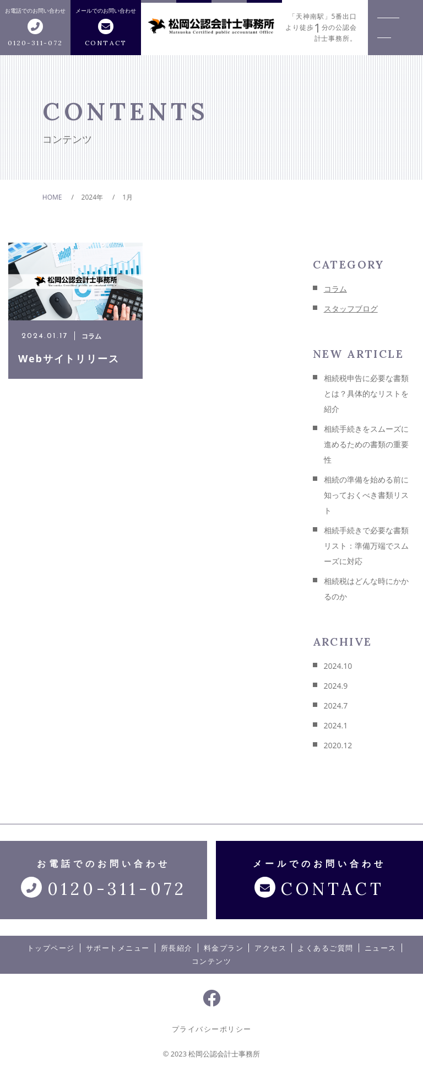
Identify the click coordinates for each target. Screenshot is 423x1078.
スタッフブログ (351, 308)
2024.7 (336, 705)
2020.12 (338, 745)
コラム (335, 288)
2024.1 (336, 725)
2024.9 (336, 685)
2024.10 (338, 666)
